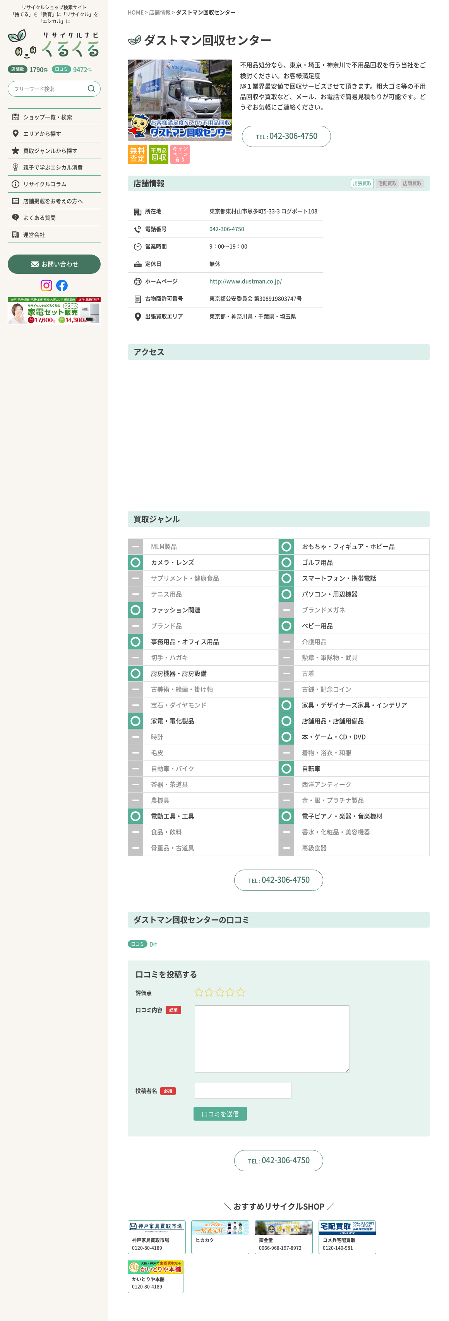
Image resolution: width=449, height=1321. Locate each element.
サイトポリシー (324, 1284)
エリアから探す (36, 133)
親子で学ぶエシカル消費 (47, 167)
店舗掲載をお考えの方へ (47, 201)
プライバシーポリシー (270, 1284)
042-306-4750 (293, 135)
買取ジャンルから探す (44, 150)
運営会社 (28, 234)
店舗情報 (160, 12)
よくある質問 (34, 217)
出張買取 (362, 183)
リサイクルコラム (39, 184)
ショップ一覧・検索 (42, 117)
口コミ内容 (158, 1009)
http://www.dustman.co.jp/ (245, 281)
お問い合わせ (54, 264)
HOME (136, 12)
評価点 (143, 992)
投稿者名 (155, 1090)
